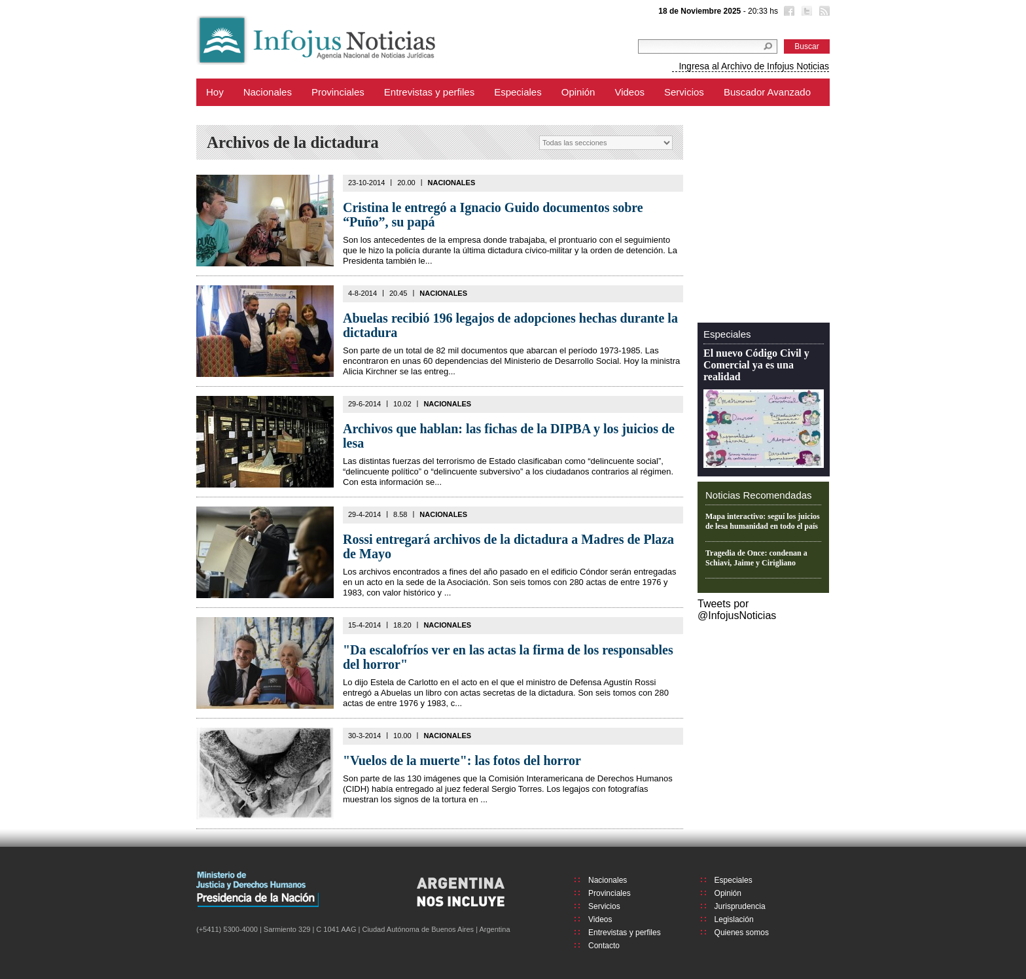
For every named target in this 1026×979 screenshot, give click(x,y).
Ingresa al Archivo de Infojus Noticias (754, 66)
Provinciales (337, 92)
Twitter (805, 12)
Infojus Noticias (326, 40)
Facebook (787, 12)
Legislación (734, 919)
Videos (629, 92)
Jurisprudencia (740, 906)
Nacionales (267, 92)
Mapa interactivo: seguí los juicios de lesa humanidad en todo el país (762, 521)
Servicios (684, 92)
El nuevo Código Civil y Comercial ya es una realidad (756, 364)
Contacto (604, 945)
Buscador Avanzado (767, 92)
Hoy (215, 92)
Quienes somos (742, 932)
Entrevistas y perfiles (429, 92)
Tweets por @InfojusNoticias (737, 609)
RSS (823, 12)
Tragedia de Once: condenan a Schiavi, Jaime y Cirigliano (756, 557)
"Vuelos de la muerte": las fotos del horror (462, 760)
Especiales (518, 92)
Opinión (578, 92)
